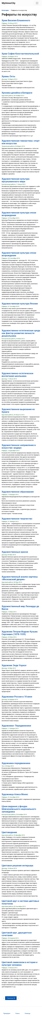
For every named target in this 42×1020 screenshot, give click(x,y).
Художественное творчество (17, 518)
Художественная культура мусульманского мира (15, 180)
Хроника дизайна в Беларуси (17, 92)
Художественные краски (15, 552)
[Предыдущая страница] (3, 998)
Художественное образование (18, 491)
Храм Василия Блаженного (16, 20)
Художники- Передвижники (16, 725)
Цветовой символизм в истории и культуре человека (19, 963)
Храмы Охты (8, 76)
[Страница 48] (11, 998)
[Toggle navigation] (37, 3)
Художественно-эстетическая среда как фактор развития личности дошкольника (21, 333)
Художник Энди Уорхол (14, 665)
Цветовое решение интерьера (17, 865)
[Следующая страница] (18, 998)
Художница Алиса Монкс (15, 794)
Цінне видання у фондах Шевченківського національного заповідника (19, 809)
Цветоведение (9, 832)
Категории (5, 10)
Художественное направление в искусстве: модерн (19, 446)
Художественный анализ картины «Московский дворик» (20, 578)
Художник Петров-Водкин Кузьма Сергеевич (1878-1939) (20, 633)
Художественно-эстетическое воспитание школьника (17, 374)
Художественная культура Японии (20, 303)
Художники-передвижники (16, 763)
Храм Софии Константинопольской (20, 53)
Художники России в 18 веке (17, 696)
